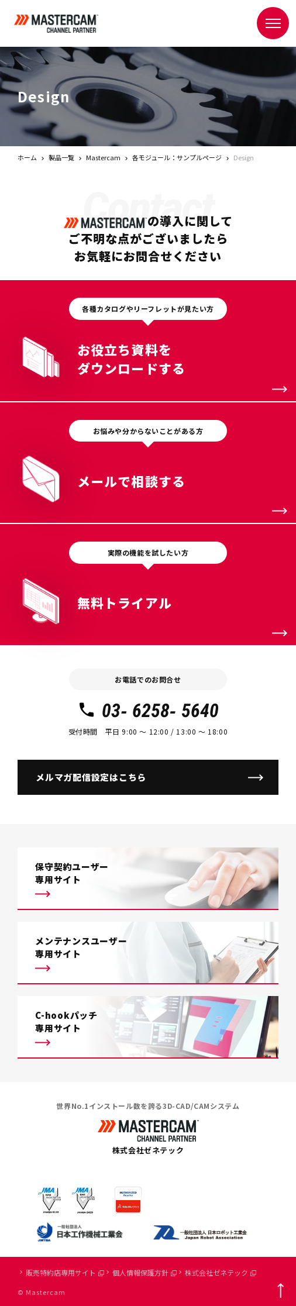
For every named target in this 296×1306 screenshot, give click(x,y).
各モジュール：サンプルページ (177, 157)
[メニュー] (273, 23)
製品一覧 (61, 157)
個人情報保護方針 (144, 1272)
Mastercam (103, 157)
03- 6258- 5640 (147, 710)
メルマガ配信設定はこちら (91, 777)
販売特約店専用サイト (65, 1272)
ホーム (27, 157)
